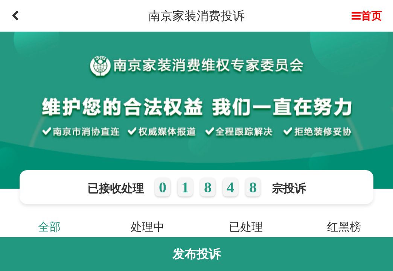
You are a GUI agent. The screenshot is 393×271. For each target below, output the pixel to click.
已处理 (246, 226)
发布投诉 (196, 254)
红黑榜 (344, 226)
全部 (49, 226)
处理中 (148, 226)
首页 (367, 16)
